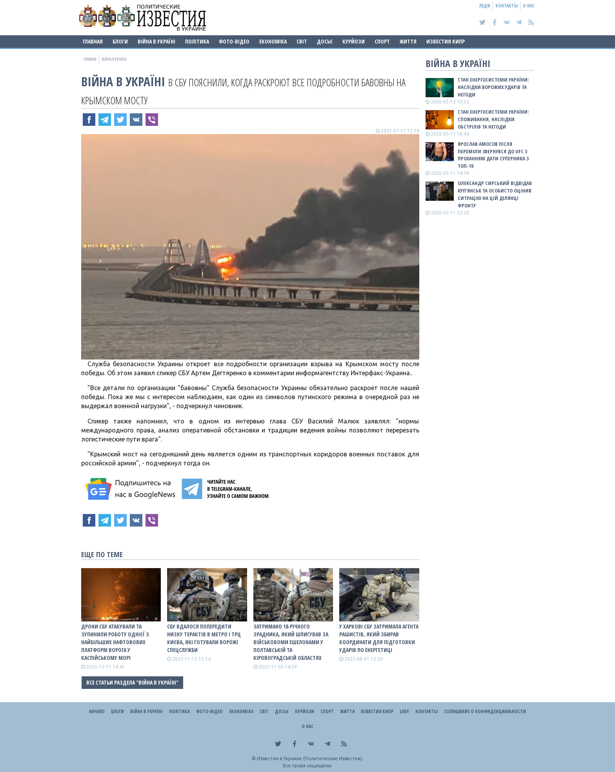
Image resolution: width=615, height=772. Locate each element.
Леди (484, 5)
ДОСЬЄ (325, 41)
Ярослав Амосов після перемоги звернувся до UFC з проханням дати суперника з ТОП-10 (493, 155)
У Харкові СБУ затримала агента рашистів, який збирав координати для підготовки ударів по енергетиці (378, 638)
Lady (404, 711)
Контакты (506, 5)
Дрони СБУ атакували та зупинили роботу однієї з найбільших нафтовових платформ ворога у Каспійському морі (115, 642)
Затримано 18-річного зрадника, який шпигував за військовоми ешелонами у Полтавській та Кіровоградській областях (290, 642)
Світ (302, 41)
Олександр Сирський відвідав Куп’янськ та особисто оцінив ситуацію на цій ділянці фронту (495, 194)
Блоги (120, 41)
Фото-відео (234, 41)
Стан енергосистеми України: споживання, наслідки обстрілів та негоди (493, 119)
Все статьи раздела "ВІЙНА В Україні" (132, 682)
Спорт (382, 41)
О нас (529, 5)
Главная (93, 41)
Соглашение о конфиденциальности (485, 711)
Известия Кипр (445, 41)
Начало (97, 711)
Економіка (273, 41)
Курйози (353, 41)
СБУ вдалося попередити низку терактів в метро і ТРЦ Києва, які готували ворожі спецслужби (204, 638)
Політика (197, 41)
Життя (408, 41)
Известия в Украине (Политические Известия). (310, 758)
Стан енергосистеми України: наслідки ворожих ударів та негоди (493, 87)
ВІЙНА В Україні (156, 41)
